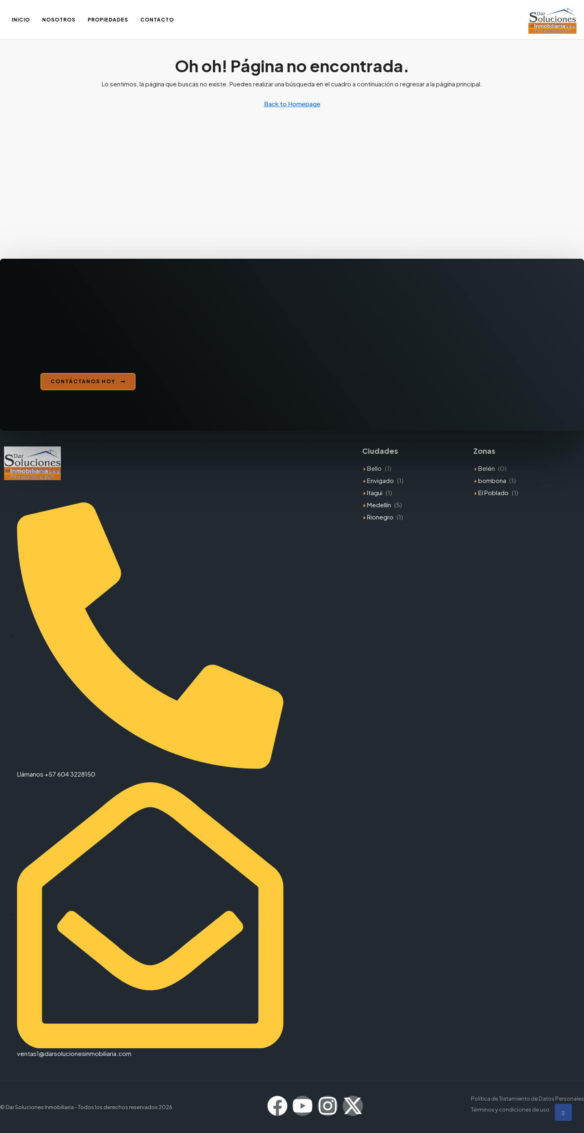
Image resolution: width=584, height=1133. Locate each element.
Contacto (157, 20)
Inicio (21, 20)
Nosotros (58, 20)
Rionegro (380, 517)
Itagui (374, 492)
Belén (486, 468)
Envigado (380, 480)
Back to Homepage (292, 103)
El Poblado (493, 492)
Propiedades (108, 20)
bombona (492, 480)
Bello (374, 468)
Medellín (379, 505)
